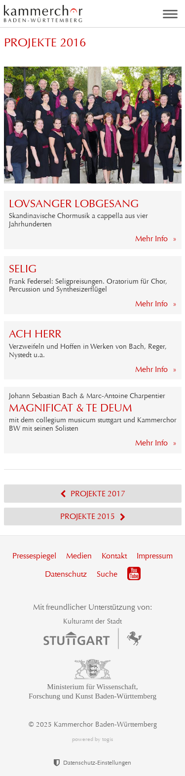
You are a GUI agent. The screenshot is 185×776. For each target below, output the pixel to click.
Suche (107, 574)
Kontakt (114, 555)
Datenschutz (66, 574)
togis (107, 739)
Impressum (155, 555)
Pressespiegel (34, 555)
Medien (79, 555)
